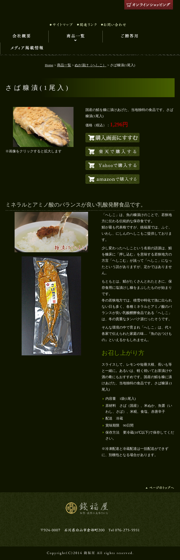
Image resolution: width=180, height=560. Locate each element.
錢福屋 (90, 9)
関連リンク (87, 25)
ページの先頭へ (160, 488)
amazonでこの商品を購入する (112, 179)
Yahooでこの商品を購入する (112, 165)
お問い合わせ (113, 25)
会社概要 (24, 36)
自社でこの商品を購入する (112, 137)
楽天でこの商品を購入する (112, 151)
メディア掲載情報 (27, 48)
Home (49, 65)
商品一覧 (75, 36)
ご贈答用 (129, 36)
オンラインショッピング (148, 4)
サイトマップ (61, 25)
